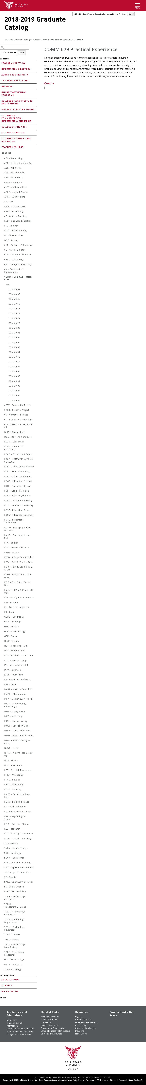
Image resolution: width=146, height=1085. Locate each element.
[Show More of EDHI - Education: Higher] (3, 486)
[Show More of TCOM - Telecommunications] (3, 904)
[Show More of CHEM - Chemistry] (3, 260)
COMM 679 (14, 390)
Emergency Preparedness (87, 1022)
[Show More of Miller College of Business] (0, 109)
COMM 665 (14, 376)
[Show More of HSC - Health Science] (3, 651)
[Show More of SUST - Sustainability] (3, 892)
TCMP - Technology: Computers (14, 898)
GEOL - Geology (12, 621)
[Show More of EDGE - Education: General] (3, 481)
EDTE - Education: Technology (13, 521)
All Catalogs (9, 991)
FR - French (10, 612)
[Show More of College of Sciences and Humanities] (0, 138)
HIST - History (11, 641)
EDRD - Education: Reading (18, 500)
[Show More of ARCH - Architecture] (3, 197)
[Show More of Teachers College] (0, 147)
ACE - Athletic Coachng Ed (18, 163)
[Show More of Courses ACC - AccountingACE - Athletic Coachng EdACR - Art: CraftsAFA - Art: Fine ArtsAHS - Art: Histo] (0, 152)
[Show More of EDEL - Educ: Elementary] (3, 472)
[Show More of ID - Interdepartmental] (3, 665)
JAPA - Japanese (12, 670)
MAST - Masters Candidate (18, 689)
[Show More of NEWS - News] (3, 748)
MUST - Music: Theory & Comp (17, 741)
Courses (35, 39)
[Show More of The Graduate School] (0, 80)
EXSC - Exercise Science (16, 547)
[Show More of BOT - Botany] (3, 240)
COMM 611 (14, 308)
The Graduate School (14, 80)
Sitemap (113, 1080)
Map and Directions (50, 1016)
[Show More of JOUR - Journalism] (3, 675)
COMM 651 (14, 352)
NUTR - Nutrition (13, 765)
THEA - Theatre (12, 934)
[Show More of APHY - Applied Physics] (3, 192)
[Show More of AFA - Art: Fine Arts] (3, 173)
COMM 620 (14, 323)
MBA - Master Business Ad (18, 698)
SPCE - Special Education (17, 872)
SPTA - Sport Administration (19, 882)
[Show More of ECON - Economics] (3, 442)
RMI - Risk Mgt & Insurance (18, 833)
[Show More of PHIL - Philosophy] (3, 775)
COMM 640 (14, 337)
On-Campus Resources (51, 1033)
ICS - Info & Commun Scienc (19, 655)
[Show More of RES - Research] (3, 829)
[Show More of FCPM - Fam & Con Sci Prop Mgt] (3, 590)
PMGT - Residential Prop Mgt (17, 795)
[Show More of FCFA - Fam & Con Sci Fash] (3, 562)
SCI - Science (11, 843)
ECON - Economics (14, 441)
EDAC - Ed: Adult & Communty (14, 448)
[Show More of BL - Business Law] (3, 235)
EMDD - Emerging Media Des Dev (17, 529)
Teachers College (12, 147)
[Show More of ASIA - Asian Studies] (3, 206)
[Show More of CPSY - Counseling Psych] (3, 405)
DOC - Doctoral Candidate (18, 437)
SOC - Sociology (12, 853)
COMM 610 (14, 303)
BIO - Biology (11, 225)
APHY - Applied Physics (16, 192)
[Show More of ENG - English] (3, 543)
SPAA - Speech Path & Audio (19, 867)
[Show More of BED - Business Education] (3, 221)
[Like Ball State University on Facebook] (109, 1019)
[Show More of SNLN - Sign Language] (3, 848)
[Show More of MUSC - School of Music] (3, 726)
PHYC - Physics (12, 779)
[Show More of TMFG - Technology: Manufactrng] (3, 944)
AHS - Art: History (13, 177)
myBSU (78, 1016)
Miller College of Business (18, 109)
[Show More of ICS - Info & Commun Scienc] (3, 655)
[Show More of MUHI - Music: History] (3, 721)
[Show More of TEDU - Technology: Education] (3, 927)
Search (21, 53)
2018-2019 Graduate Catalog (17, 39)
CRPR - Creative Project (16, 410)
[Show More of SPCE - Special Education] (3, 872)
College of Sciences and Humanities (16, 140)
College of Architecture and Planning (16, 102)
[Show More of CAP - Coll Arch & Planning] (3, 245)
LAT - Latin (10, 684)
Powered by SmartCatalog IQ (130, 1080)
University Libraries (49, 1025)
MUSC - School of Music (17, 725)
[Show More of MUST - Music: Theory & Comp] (3, 740)
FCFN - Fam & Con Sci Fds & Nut (18, 576)
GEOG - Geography (14, 616)
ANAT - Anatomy (13, 182)
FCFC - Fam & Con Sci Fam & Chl (18, 568)
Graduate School (14, 1023)
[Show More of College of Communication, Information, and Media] (0, 115)
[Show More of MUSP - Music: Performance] (3, 735)
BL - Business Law (14, 235)
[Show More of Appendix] (0, 86)
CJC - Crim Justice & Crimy (18, 264)
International (12, 1025)
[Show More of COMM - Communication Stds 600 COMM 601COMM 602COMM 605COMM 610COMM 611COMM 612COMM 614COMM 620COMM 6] (3, 277)
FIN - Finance (11, 602)
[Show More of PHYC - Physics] (3, 780)
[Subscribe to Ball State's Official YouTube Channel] (122, 1019)
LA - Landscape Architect (17, 679)
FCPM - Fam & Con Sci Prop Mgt (19, 591)
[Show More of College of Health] (0, 132)
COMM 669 (14, 381)
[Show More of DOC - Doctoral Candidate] (3, 437)
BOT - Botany (11, 240)
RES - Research (12, 828)
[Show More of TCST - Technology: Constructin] (3, 912)
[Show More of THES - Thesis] (3, 940)
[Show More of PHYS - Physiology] (3, 785)
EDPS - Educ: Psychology (17, 495)
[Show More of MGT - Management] (3, 711)
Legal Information (87, 1080)
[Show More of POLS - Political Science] (3, 802)
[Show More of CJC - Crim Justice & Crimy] (3, 264)
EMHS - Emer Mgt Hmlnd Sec (17, 536)
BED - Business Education (17, 221)
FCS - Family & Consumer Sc (19, 597)
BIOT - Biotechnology (15, 230)
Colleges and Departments (19, 1034)
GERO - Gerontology (14, 631)
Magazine (79, 1031)
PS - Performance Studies (17, 811)
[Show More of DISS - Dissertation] (3, 432)
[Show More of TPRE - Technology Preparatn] (3, 952)
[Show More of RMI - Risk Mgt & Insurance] (3, 834)
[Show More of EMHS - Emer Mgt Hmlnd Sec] (3, 535)
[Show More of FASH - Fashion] (3, 552)
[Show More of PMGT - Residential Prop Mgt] (3, 794)
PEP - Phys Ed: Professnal (17, 770)
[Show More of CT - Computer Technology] (3, 420)
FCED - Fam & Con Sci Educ (18, 557)
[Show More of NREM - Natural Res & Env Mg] (3, 753)
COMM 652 (14, 356)
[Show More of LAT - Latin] (3, 684)
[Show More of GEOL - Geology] (3, 622)
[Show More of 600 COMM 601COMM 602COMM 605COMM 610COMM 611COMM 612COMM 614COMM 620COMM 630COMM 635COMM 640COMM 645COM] (5, 285)
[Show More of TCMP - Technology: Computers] (3, 896)
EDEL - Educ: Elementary (17, 471)
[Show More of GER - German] (3, 627)
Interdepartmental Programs (13, 93)
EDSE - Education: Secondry (18, 505)
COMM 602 (14, 294)
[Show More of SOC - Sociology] (3, 853)
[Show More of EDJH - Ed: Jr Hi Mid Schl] (3, 491)
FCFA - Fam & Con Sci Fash (18, 562)
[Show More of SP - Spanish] (3, 877)
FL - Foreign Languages (16, 607)
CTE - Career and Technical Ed (18, 426)
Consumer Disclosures (85, 1028)
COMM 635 (14, 332)
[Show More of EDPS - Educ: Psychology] (3, 496)
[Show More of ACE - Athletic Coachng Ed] (3, 163)
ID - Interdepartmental (16, 665)
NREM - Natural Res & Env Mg (18, 754)
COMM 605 (14, 299)
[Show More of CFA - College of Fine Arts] (3, 255)
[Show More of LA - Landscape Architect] (3, 680)
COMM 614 (14, 318)
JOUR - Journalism (13, 674)
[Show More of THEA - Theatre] (3, 935)
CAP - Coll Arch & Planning (18, 245)
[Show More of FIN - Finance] (3, 602)
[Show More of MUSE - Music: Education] (3, 731)
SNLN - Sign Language (16, 848)
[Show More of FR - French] (3, 612)
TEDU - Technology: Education (14, 928)
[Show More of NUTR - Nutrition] (3, 765)
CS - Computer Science (16, 414)
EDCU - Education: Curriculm (19, 466)
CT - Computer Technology (18, 419)
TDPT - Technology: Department (14, 921)
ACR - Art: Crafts (13, 167)
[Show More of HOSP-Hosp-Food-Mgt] (3, 646)
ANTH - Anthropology (15, 187)
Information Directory (15, 69)
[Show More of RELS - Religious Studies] (3, 824)
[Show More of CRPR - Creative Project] (3, 410)
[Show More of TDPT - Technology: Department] (3, 919)
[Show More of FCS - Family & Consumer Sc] (3, 598)
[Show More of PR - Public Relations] (3, 807)
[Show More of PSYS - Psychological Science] (3, 816)
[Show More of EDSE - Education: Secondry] (3, 505)
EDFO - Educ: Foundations (18, 476)
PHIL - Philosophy (13, 775)
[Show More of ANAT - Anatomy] (3, 182)
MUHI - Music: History (15, 721)
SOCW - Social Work (14, 857)
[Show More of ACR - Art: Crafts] (3, 168)
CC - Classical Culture (15, 249)
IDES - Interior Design (15, 660)
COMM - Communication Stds (54, 39)
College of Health (12, 132)
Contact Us (46, 1022)
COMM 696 (14, 400)
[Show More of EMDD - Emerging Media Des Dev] (3, 527)
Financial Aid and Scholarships (20, 1031)
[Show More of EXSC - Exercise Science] (3, 548)
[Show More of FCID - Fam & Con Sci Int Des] (3, 582)
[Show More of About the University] (0, 74)
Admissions (12, 1020)
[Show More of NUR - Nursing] (3, 760)
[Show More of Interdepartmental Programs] (0, 92)
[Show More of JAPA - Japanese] (3, 670)
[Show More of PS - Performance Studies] (3, 812)
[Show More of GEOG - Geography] (3, 617)
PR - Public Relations (15, 806)
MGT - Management (14, 711)
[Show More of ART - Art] (3, 202)
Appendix (6, 86)
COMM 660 (14, 371)
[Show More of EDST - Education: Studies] (3, 510)
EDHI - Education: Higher (17, 486)
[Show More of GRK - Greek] (3, 636)
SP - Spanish (10, 877)
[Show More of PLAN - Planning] (3, 789)
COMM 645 (14, 342)
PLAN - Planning (12, 789)
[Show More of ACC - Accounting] (3, 158)
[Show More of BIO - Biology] (3, 226)
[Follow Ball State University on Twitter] (116, 1019)
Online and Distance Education (21, 1028)
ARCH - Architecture (14, 196)
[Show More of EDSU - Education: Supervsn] (3, 515)
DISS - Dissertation (14, 432)
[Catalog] (100, 14)
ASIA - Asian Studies (14, 206)
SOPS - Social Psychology (17, 862)
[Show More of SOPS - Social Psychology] (3, 863)
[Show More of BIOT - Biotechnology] (3, 231)
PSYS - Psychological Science (15, 817)
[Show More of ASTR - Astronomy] (3, 211)
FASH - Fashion (12, 552)
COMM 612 (14, 313)
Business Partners (83, 1019)
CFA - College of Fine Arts (17, 254)
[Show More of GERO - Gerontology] (3, 631)
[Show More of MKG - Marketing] (3, 716)
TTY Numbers (102, 1080)
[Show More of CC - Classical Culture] (3, 250)
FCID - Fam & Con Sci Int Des (17, 583)
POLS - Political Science (16, 801)
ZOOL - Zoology (12, 969)
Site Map (6, 985)
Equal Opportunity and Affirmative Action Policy (58, 1080)
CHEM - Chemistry (13, 259)
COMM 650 (14, 347)
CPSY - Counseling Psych (17, 405)
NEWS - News (11, 748)
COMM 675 (14, 385)
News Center (81, 1033)
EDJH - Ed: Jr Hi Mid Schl (16, 490)
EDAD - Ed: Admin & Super (18, 454)
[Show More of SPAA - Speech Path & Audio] (3, 867)
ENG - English (11, 542)
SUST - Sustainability (15, 891)
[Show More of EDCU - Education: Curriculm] (3, 467)
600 (70, 39)
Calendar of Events (49, 1019)
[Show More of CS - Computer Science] (3, 415)
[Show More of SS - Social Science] (3, 887)
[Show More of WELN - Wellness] (3, 965)
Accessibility (80, 1025)
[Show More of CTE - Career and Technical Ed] (3, 424)
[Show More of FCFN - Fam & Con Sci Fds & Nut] (3, 575)
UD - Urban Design (14, 959)
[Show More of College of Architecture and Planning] (0, 100)
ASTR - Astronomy (14, 211)
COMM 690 (14, 395)
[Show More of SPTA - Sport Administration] (3, 882)
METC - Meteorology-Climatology (15, 705)
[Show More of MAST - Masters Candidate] (3, 689)
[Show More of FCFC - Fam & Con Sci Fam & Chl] (3, 567)
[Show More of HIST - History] (3, 641)
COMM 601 (14, 289)
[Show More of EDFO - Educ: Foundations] (3, 476)
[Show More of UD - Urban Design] (3, 960)
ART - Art (9, 201)
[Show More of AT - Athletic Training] (3, 216)
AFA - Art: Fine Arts (14, 172)
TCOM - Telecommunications (15, 905)
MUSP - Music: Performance (19, 735)
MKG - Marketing (13, 716)
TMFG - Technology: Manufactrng (14, 945)
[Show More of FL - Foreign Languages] (3, 607)
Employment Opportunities (53, 1028)
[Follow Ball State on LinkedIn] (109, 1024)
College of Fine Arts (14, 126)
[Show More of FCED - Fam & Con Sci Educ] (3, 557)
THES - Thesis (11, 939)
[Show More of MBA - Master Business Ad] (3, 699)
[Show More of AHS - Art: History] (3, 178)
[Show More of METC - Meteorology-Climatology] (3, 704)
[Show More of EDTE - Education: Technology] (3, 520)
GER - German (11, 626)
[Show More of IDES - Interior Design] (3, 660)
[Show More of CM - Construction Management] (3, 269)
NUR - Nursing (11, 760)
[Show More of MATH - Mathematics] (3, 694)
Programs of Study (13, 63)
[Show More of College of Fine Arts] (0, 126)
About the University (14, 74)
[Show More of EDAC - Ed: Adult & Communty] (3, 447)
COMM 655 (14, 366)
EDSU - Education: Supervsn (18, 515)
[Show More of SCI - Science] (3, 843)
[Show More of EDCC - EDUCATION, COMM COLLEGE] (3, 459)
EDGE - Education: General (18, 481)
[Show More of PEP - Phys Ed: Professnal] (3, 770)
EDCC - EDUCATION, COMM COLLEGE (19, 460)
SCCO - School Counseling (18, 838)
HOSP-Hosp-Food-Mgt (16, 645)
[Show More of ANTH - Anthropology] (3, 187)
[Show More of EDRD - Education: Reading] (3, 500)
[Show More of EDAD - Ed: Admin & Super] (3, 454)
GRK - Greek (10, 636)
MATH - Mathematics (15, 694)
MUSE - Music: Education (17, 730)
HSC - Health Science (15, 650)
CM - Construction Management (13, 270)
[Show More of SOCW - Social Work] (3, 858)
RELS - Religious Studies (17, 824)
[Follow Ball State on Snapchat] (116, 1024)
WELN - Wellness (13, 964)
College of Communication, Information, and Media (16, 118)
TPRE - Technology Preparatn (14, 953)
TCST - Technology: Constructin (14, 913)
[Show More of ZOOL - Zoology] (3, 969)
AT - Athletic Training (15, 216)
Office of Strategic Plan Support (55, 1031)
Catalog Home (10, 979)
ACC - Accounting (13, 158)
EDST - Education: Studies (17, 510)
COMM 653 (14, 361)
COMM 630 (14, 328)
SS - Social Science (14, 886)
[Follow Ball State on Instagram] (129, 1019)
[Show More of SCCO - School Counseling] (3, 839)
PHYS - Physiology (13, 784)
